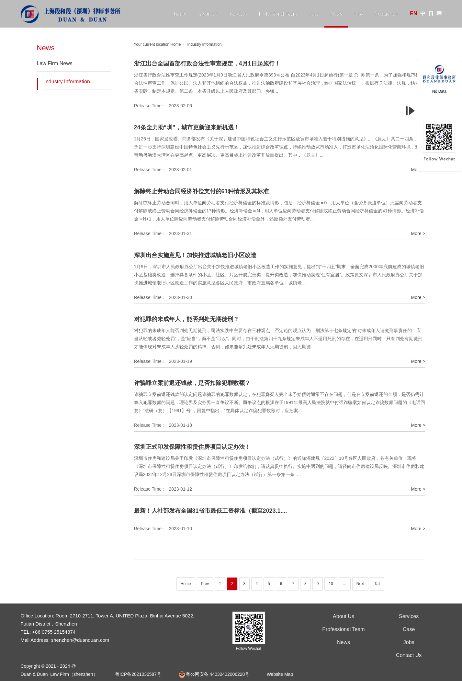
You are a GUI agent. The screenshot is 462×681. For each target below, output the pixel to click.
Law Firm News (55, 63)
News (336, 14)
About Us (208, 14)
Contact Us (386, 14)
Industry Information (67, 81)
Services (238, 14)
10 (331, 583)
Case (314, 14)
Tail (377, 583)
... (344, 583)
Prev (205, 583)
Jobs (358, 14)
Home (180, 14)
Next (360, 583)
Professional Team (278, 14)
